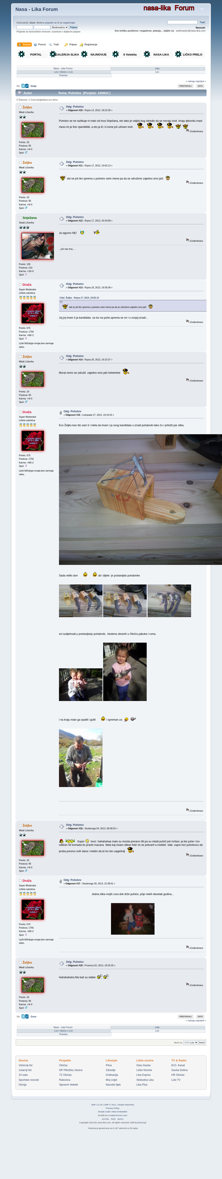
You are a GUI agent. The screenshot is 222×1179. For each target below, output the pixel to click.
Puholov (63, 75)
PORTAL (36, 54)
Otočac (63, 1065)
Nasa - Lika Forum (36, 9)
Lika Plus (142, 1084)
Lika (157, 68)
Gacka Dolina (179, 1070)
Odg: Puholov (75, 106)
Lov (157, 72)
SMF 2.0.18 (97, 1104)
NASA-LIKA (161, 54)
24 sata (23, 1074)
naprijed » (200, 81)
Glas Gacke (143, 1065)
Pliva (109, 1065)
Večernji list (25, 1065)
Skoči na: (178, 1042)
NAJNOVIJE (99, 54)
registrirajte (69, 22)
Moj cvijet (111, 1079)
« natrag (190, 81)
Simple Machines (126, 1104)
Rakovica (64, 1079)
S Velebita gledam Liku (130, 55)
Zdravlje (110, 1070)
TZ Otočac (65, 1074)
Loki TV (175, 1079)
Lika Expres (143, 1074)
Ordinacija (112, 1074)
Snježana (30, 218)
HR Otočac (178, 1074)
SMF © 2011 (110, 1104)
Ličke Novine (144, 1070)
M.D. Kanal (178, 1065)
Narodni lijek (113, 1084)
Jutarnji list (25, 1070)
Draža (27, 284)
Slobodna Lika (145, 1079)
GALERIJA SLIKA (67, 54)
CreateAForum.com (117, 1115)
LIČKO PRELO (192, 54)
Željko (27, 107)
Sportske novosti (29, 1079)
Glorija (23, 1084)
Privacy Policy (112, 1108)
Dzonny (142, 1122)
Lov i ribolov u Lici (63, 72)
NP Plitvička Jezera (70, 1070)
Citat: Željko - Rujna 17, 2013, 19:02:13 (79, 298)
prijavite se (51, 22)
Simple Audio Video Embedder (112, 1111)
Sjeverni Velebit (68, 1084)
